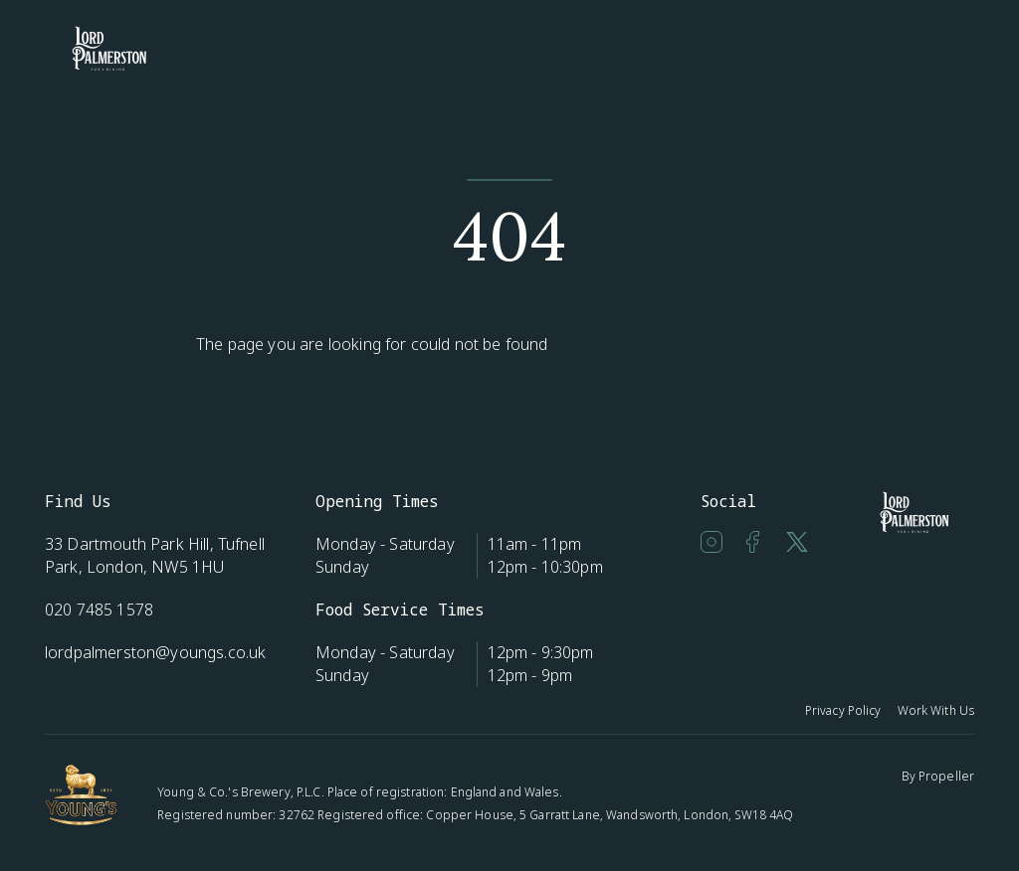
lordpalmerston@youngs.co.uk (155, 652)
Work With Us (936, 710)
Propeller (946, 776)
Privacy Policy (843, 710)
